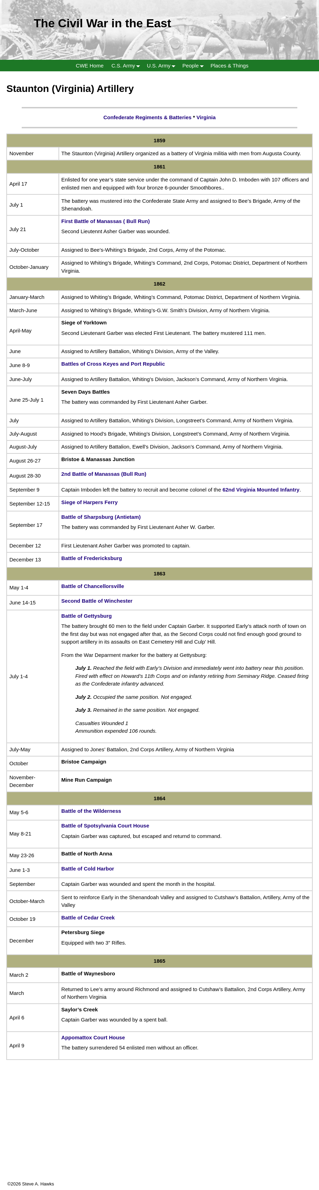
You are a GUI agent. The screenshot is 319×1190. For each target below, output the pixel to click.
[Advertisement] (159, 1132)
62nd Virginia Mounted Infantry (260, 490)
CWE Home (90, 66)
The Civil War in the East (102, 23)
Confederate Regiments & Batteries (147, 117)
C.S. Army (127, 65)
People (194, 65)
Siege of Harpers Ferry (89, 502)
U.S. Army (163, 65)
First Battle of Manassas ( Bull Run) (105, 221)
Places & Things (229, 66)
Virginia (206, 117)
